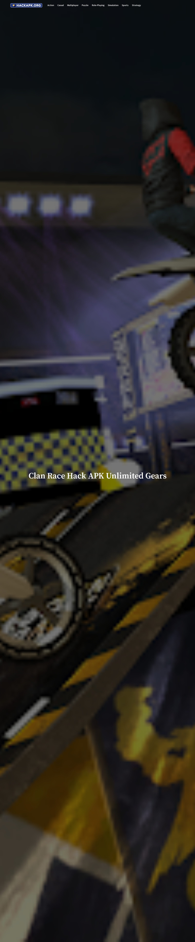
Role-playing (98, 5)
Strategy (136, 5)
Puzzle (85, 5)
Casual (60, 5)
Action (50, 5)
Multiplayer (72, 5)
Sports (125, 5)
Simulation (113, 5)
